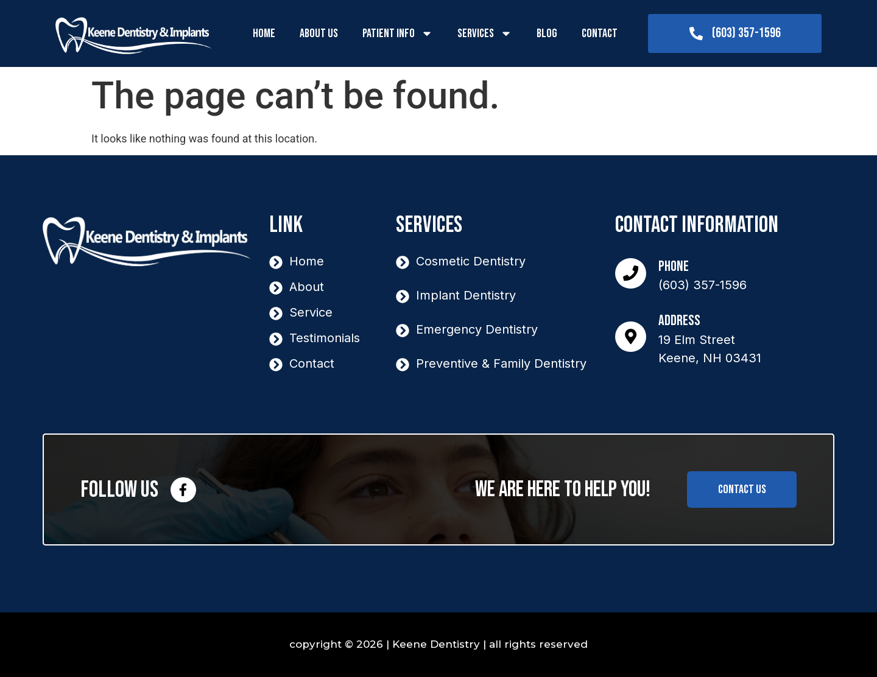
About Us (319, 33)
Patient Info (397, 33)
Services (484, 33)
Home (264, 33)
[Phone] (633, 273)
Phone (679, 266)
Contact (600, 33)
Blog (547, 33)
